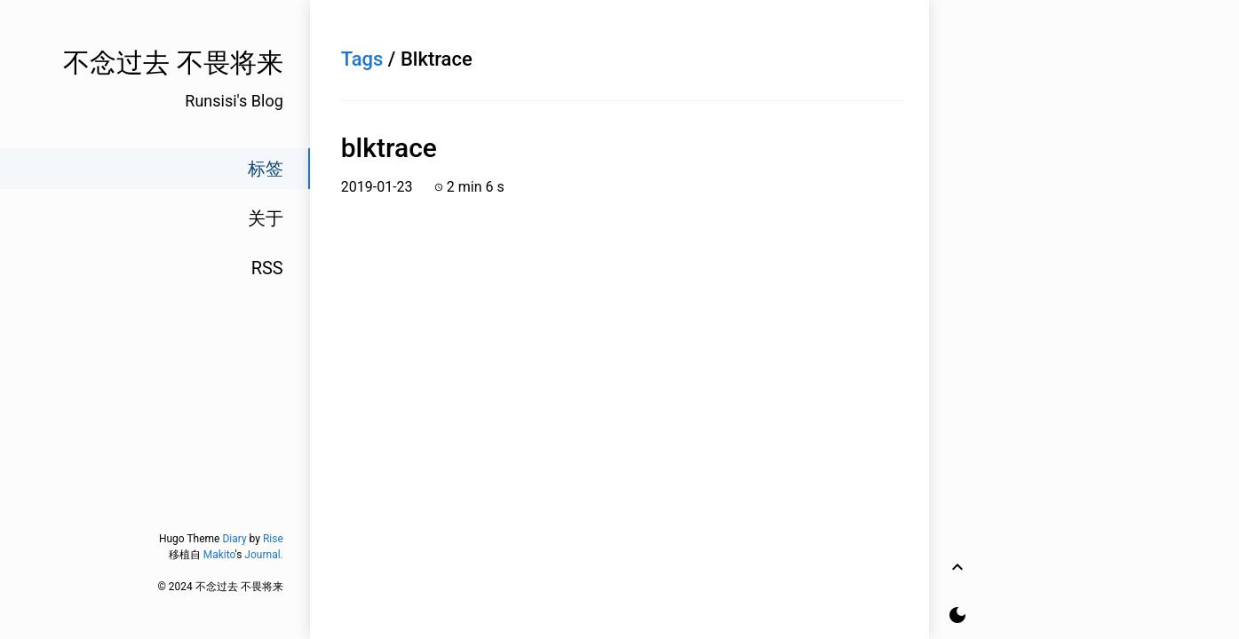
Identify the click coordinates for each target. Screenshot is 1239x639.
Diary (234, 538)
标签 (265, 168)
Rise (273, 538)
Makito (219, 554)
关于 (265, 218)
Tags (362, 59)
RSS (267, 268)
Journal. (263, 554)
